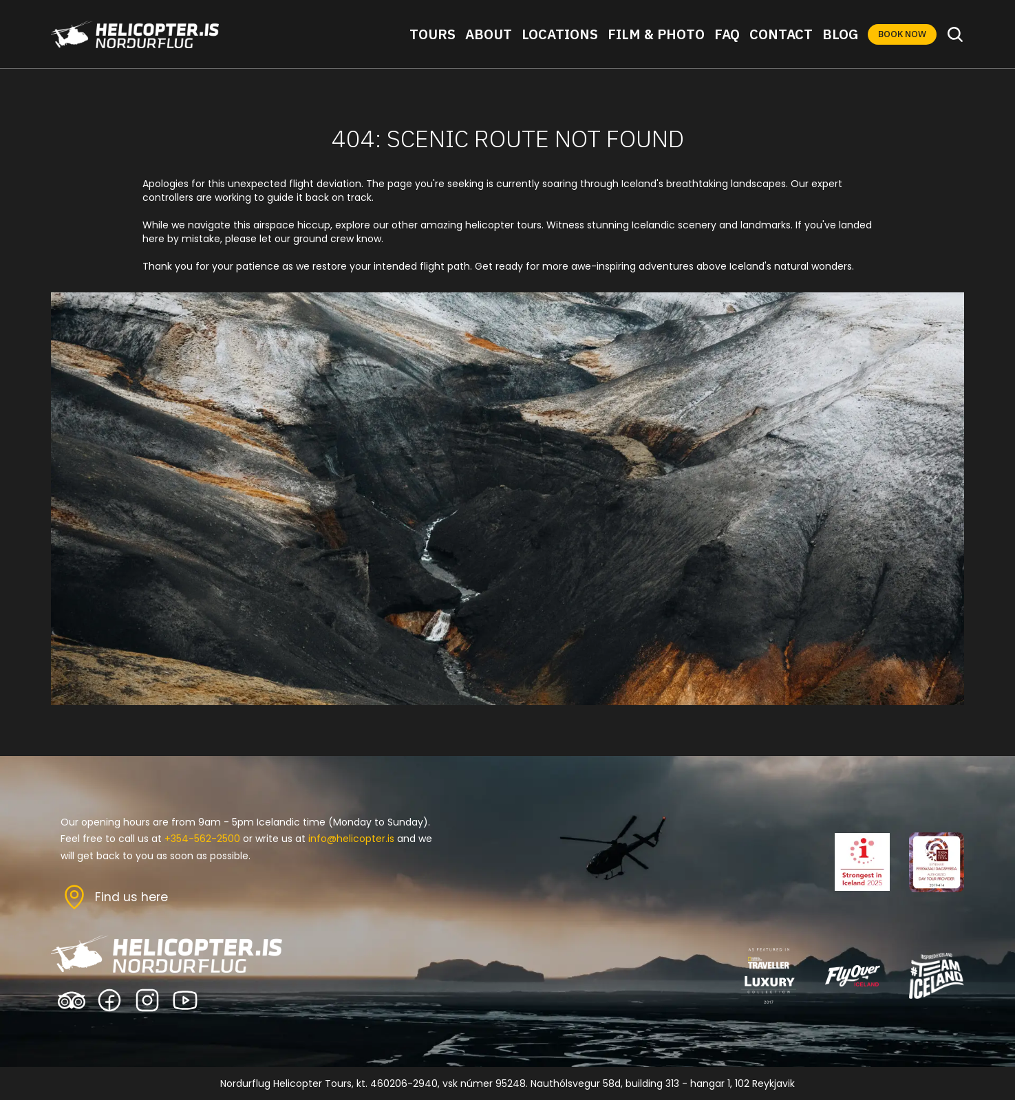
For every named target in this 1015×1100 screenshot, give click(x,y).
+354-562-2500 (202, 838)
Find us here (131, 897)
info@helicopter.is (351, 838)
